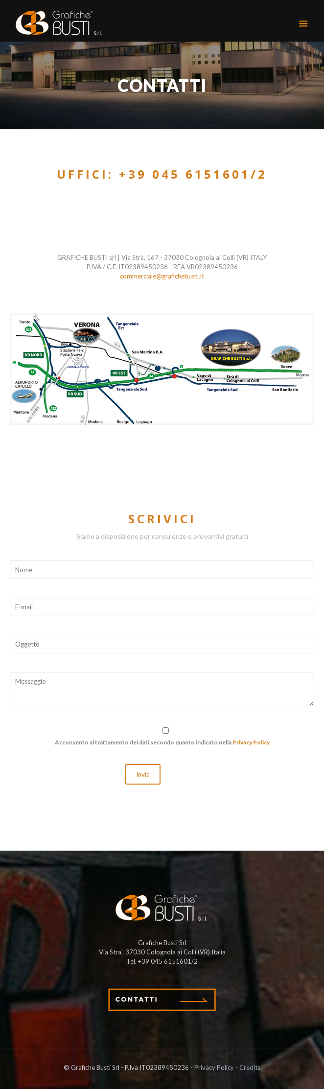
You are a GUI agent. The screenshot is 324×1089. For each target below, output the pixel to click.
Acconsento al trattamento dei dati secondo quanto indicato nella (162, 742)
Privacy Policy (251, 742)
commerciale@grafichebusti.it (162, 276)
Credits (249, 1067)
